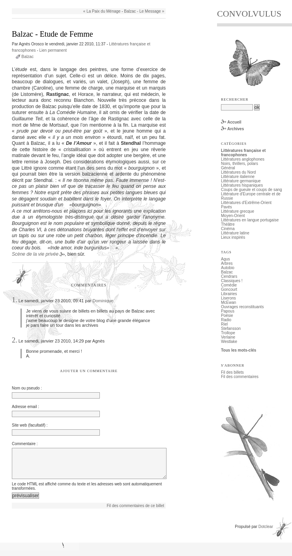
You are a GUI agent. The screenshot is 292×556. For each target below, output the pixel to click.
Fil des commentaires (239, 376)
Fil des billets (232, 372)
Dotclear (265, 532)
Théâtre (227, 224)
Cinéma (227, 229)
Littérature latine (235, 233)
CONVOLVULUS (249, 14)
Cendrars (229, 276)
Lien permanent (53, 50)
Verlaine (228, 337)
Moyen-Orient (233, 215)
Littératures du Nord (238, 172)
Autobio (227, 268)
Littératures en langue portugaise (250, 220)
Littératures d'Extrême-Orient (246, 202)
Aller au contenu (22, 2)
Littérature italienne (238, 176)
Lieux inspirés (233, 237)
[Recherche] (237, 107)
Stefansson (231, 328)
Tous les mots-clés (238, 350)
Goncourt (229, 289)
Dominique (102, 300)
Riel (224, 324)
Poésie (227, 315)
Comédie (229, 285)
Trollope (228, 333)
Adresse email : (25, 406)
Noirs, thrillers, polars (239, 163)
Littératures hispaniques (242, 185)
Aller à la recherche (84, 2)
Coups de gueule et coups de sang (251, 189)
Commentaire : (25, 444)
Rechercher (235, 99)
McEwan (228, 302)
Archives (235, 129)
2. (14, 340)
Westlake (229, 341)
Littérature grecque (237, 211)
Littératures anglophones (242, 159)
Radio (226, 320)
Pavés (226, 207)
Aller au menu (51, 2)
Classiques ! (231, 281)
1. (14, 300)
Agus (225, 259)
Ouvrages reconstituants (242, 307)
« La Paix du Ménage (102, 11)
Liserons (228, 298)
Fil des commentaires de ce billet (135, 511)
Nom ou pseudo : (27, 388)
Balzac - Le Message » (144, 11)
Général (228, 168)
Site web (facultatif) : (30, 425)
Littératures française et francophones (243, 152)
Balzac (27, 56)
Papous (227, 311)
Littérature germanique (241, 181)
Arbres (226, 263)
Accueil (234, 122)
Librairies (229, 294)
